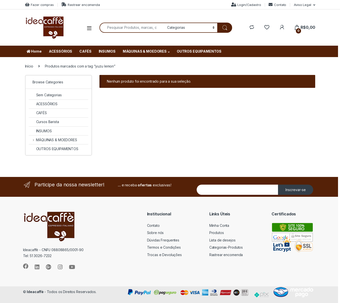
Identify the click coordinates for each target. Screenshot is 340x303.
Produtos (216, 233)
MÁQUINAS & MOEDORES (145, 51)
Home (34, 51)
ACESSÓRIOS (60, 51)
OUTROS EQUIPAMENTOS (199, 51)
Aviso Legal (302, 5)
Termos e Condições (164, 247)
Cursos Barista (44, 122)
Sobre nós (155, 233)
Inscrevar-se (295, 190)
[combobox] (131, 28)
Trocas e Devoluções (164, 255)
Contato (277, 4)
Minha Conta (219, 225)
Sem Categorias (45, 95)
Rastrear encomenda (80, 4)
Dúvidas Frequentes (163, 240)
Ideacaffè (35, 292)
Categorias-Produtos (226, 247)
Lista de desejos (222, 240)
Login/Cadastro (246, 4)
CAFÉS (85, 51)
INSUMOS (107, 51)
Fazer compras (39, 4)
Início (29, 66)
